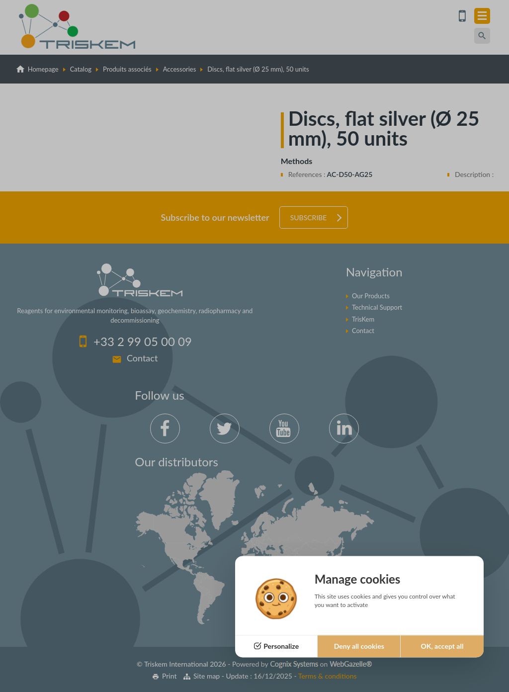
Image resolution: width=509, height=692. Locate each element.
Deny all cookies (359, 646)
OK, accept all (442, 646)
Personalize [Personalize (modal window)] (281, 646)
